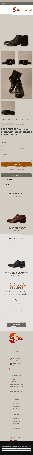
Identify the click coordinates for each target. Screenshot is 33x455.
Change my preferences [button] (16, 451)
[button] (6, 179)
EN (27, 3)
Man (27, 119)
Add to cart (16, 164)
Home (9, 119)
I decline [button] (16, 450)
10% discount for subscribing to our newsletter (16, 1)
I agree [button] (16, 448)
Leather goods (15, 119)
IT (25, 3)
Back (4, 119)
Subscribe (16, 324)
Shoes (22, 119)
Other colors (16, 175)
